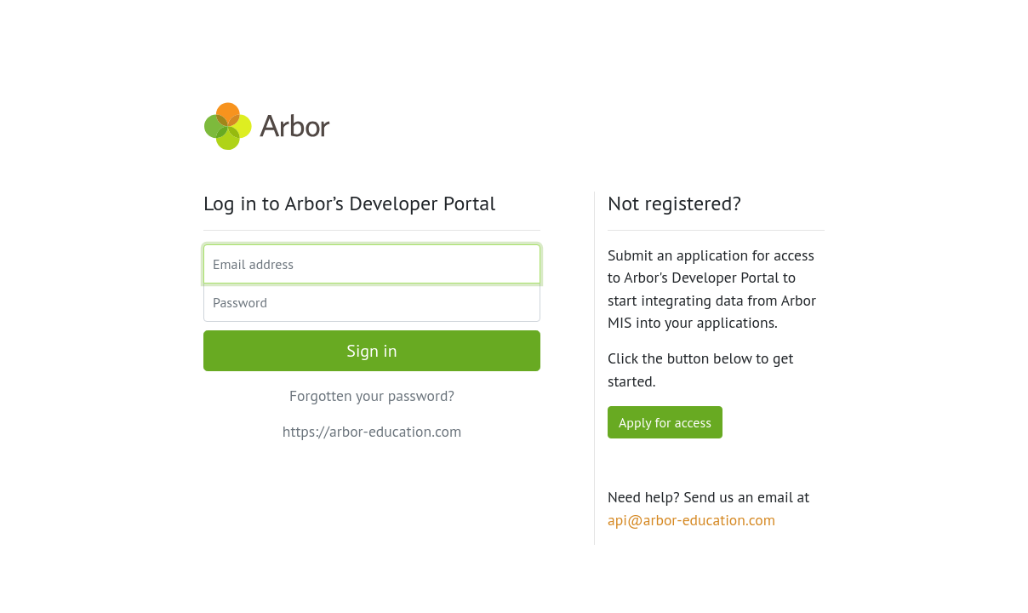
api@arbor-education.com (691, 520)
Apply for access (665, 422)
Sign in (371, 351)
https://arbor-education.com (372, 431)
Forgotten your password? (371, 395)
